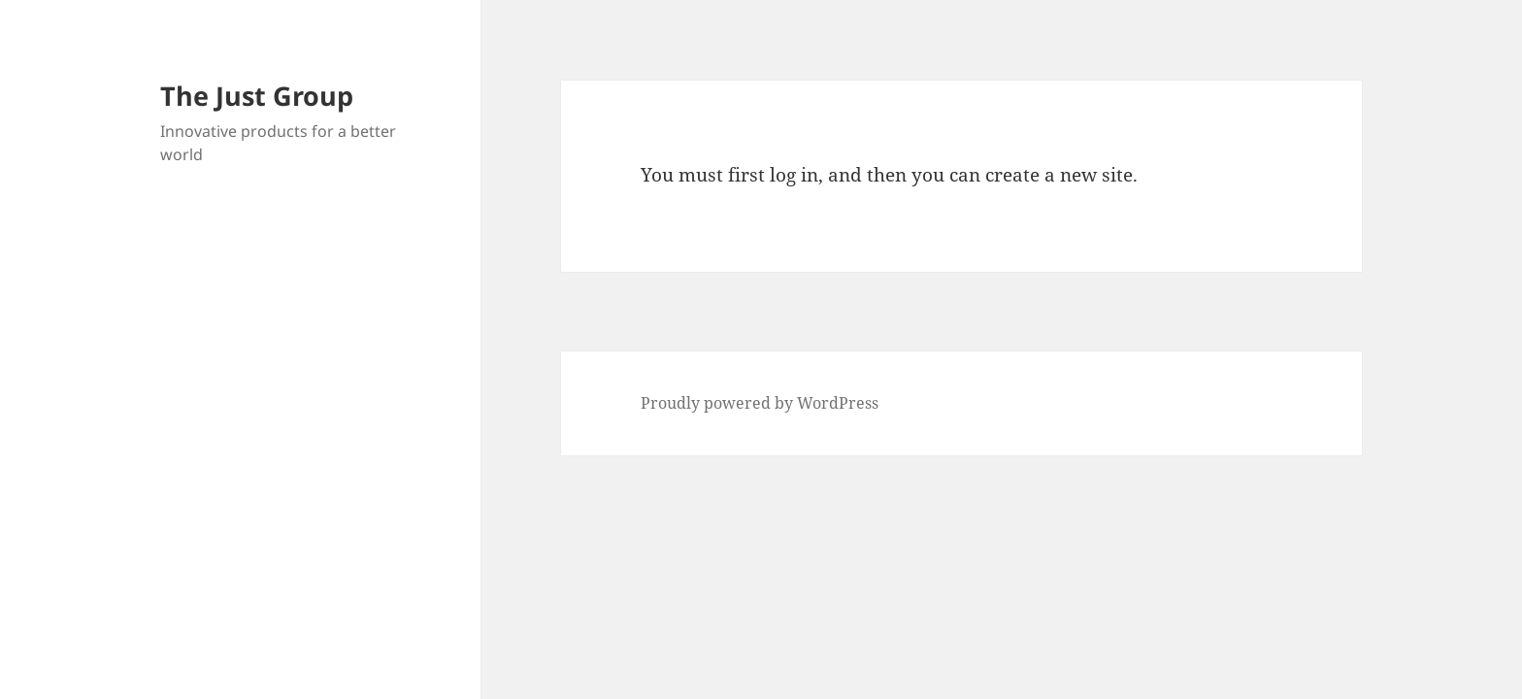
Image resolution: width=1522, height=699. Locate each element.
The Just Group (256, 96)
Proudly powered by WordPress (759, 403)
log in (794, 174)
